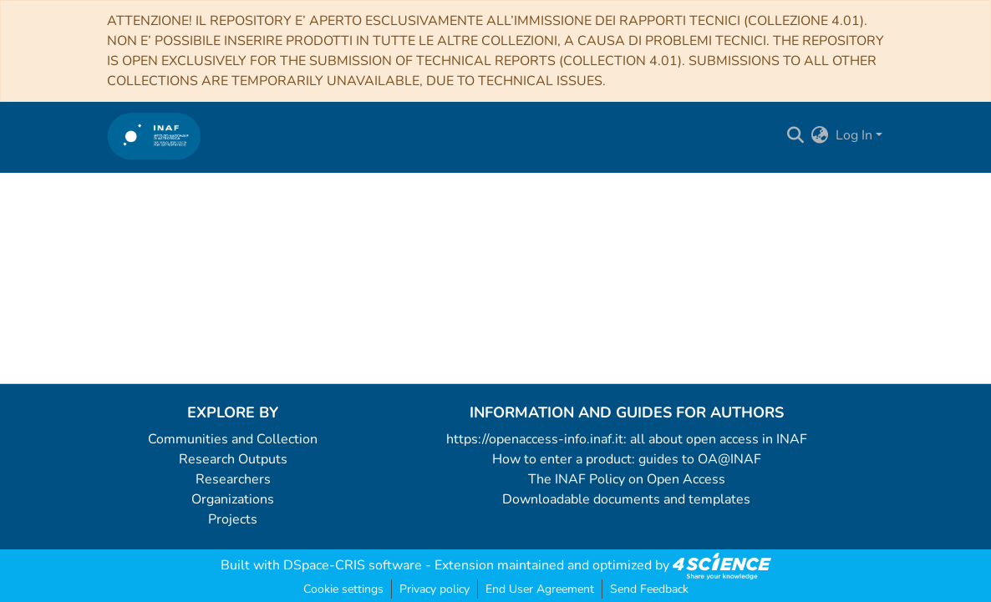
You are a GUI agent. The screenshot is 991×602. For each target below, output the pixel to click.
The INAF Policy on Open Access (626, 479)
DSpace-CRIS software (352, 565)
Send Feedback (649, 589)
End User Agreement (539, 589)
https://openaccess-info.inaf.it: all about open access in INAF (626, 439)
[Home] (154, 136)
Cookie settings (343, 589)
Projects (232, 519)
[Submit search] (795, 135)
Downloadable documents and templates (626, 499)
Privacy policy (434, 589)
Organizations (232, 499)
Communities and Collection (233, 439)
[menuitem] (820, 135)
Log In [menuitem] (854, 135)
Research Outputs (233, 459)
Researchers (233, 479)
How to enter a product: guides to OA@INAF (626, 459)
